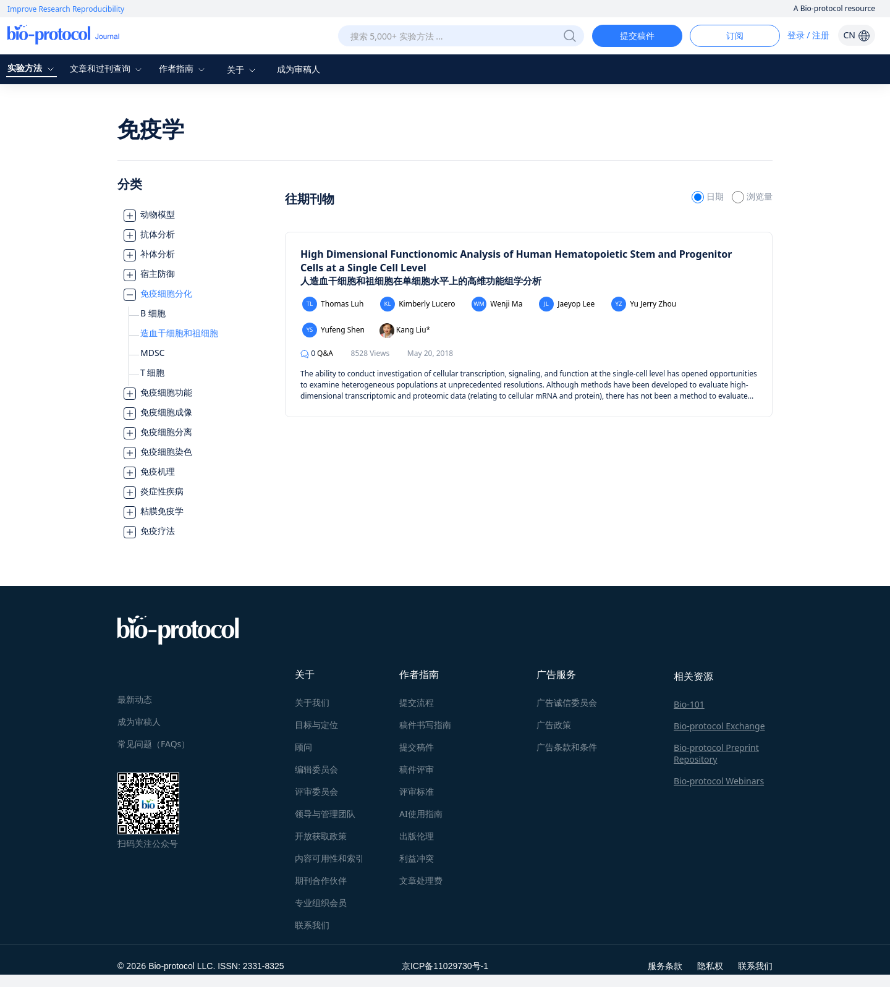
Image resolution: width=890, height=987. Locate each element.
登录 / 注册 (808, 35)
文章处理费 (421, 880)
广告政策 (553, 725)
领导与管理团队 (325, 814)
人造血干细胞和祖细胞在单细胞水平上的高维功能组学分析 (420, 280)
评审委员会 (316, 791)
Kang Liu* (405, 330)
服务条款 (665, 966)
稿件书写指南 (425, 725)
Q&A (316, 353)
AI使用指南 (421, 814)
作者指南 (183, 68)
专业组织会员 (321, 903)
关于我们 (312, 702)
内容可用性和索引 (329, 858)
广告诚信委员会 (566, 702)
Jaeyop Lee (567, 304)
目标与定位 (316, 725)
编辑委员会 (316, 769)
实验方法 (32, 68)
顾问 (303, 747)
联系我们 (312, 925)
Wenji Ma (497, 304)
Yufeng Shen (333, 330)
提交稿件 (637, 35)
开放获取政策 (321, 836)
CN (856, 35)
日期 (709, 196)
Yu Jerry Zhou (643, 304)
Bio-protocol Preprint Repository (716, 753)
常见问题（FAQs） (153, 744)
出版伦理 (416, 836)
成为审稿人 (298, 69)
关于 (243, 69)
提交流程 (416, 702)
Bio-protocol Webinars (719, 781)
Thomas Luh (332, 304)
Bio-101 (689, 704)
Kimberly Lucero (418, 304)
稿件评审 (416, 769)
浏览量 (752, 196)
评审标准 (416, 791)
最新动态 (134, 699)
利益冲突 (416, 858)
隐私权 (710, 966)
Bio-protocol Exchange (719, 726)
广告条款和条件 (566, 747)
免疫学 (150, 129)
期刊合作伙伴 (321, 880)
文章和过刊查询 (107, 68)
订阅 (735, 35)
